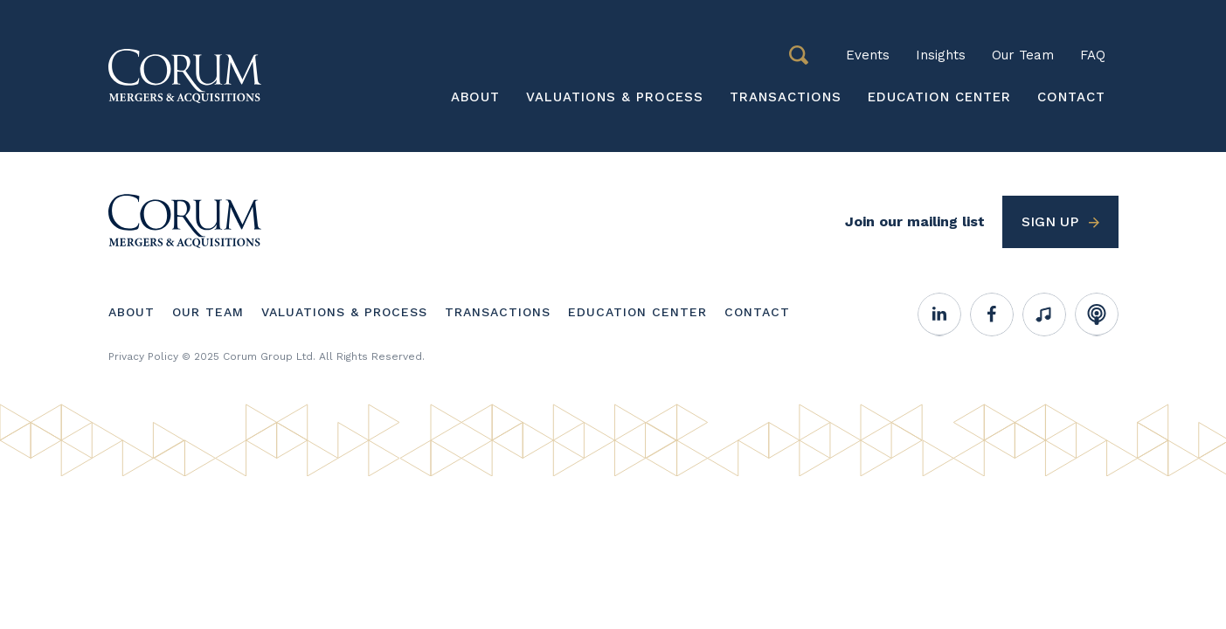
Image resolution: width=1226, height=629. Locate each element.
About (475, 97)
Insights (941, 55)
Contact (1071, 97)
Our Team (1023, 55)
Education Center (939, 97)
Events (868, 55)
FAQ (1092, 55)
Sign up (1050, 221)
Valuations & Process (614, 97)
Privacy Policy (143, 356)
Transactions (786, 97)
